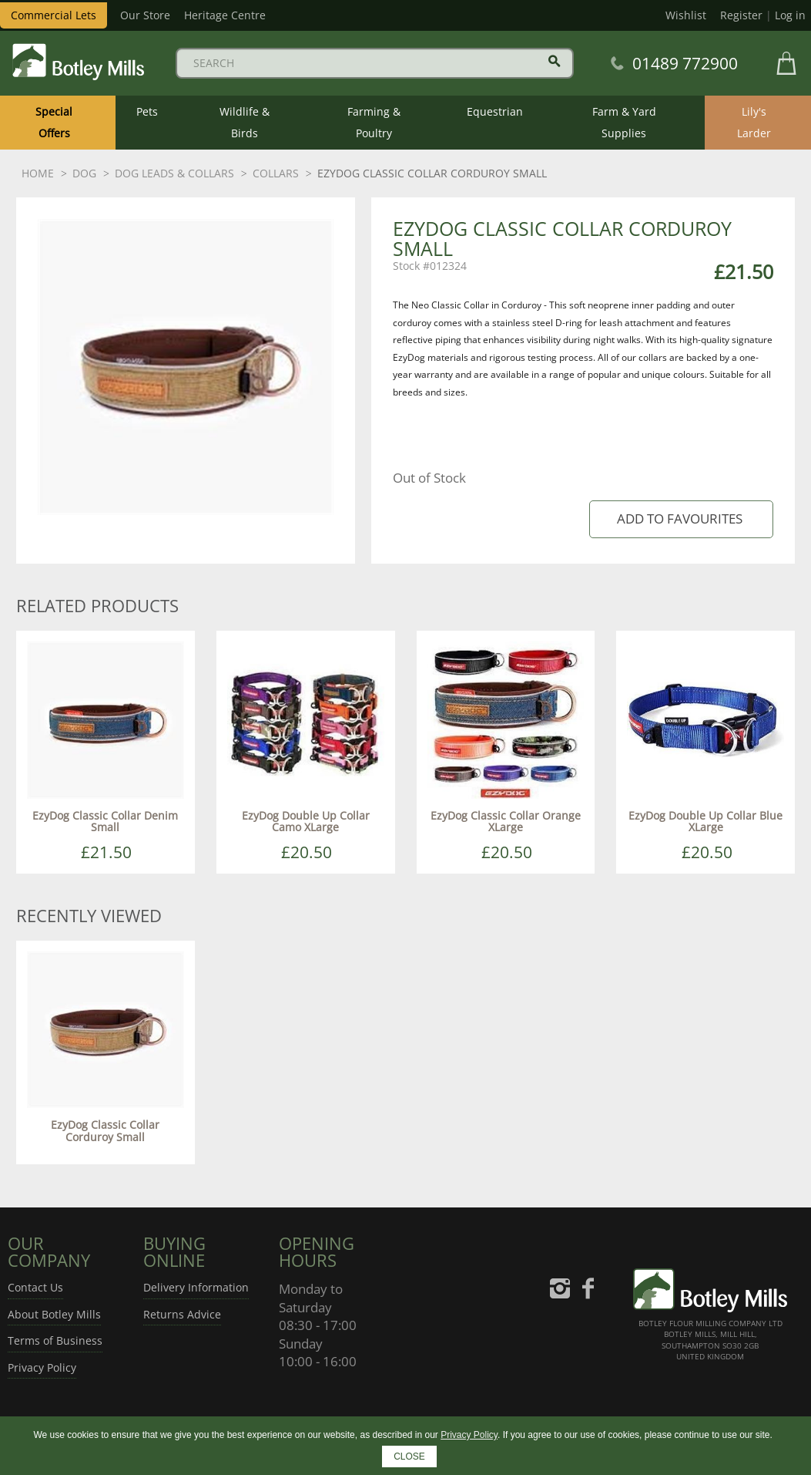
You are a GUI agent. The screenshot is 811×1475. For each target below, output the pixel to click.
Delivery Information (196, 1287)
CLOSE (409, 1456)
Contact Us (35, 1287)
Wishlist (685, 15)
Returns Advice (182, 1314)
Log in (790, 15)
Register (741, 15)
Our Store (145, 15)
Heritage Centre (225, 15)
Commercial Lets (53, 15)
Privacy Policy (42, 1367)
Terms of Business (55, 1340)
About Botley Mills (54, 1314)
